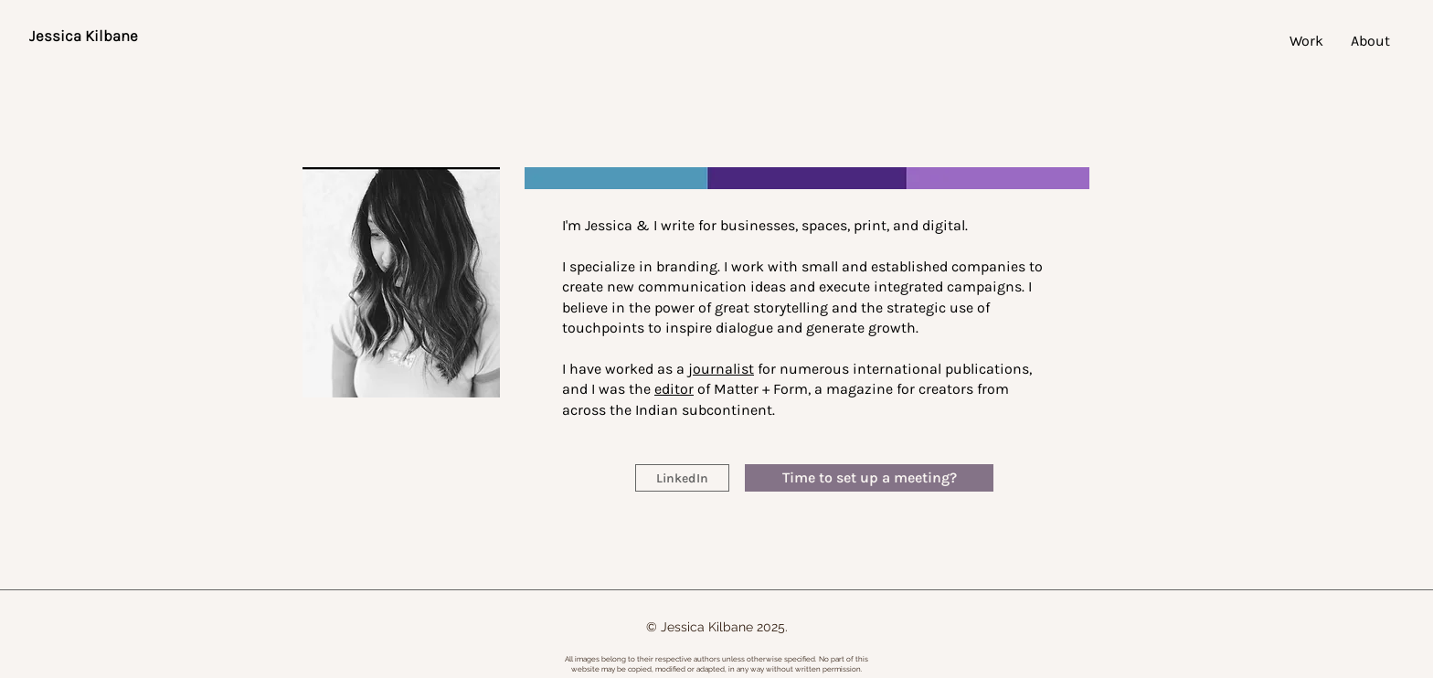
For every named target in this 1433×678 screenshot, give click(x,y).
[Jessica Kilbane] (83, 36)
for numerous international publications (858, 368)
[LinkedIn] (682, 478)
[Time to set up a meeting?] (869, 478)
